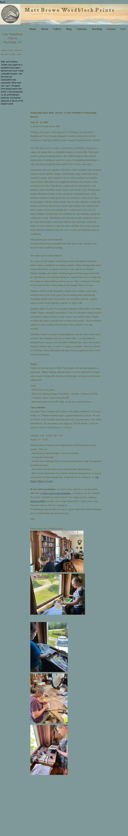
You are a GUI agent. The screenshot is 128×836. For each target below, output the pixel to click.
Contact (111, 29)
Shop (69, 29)
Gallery (57, 29)
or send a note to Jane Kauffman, (56, 493)
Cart (123, 29)
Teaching (97, 29)
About (44, 29)
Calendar (81, 29)
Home (32, 29)
